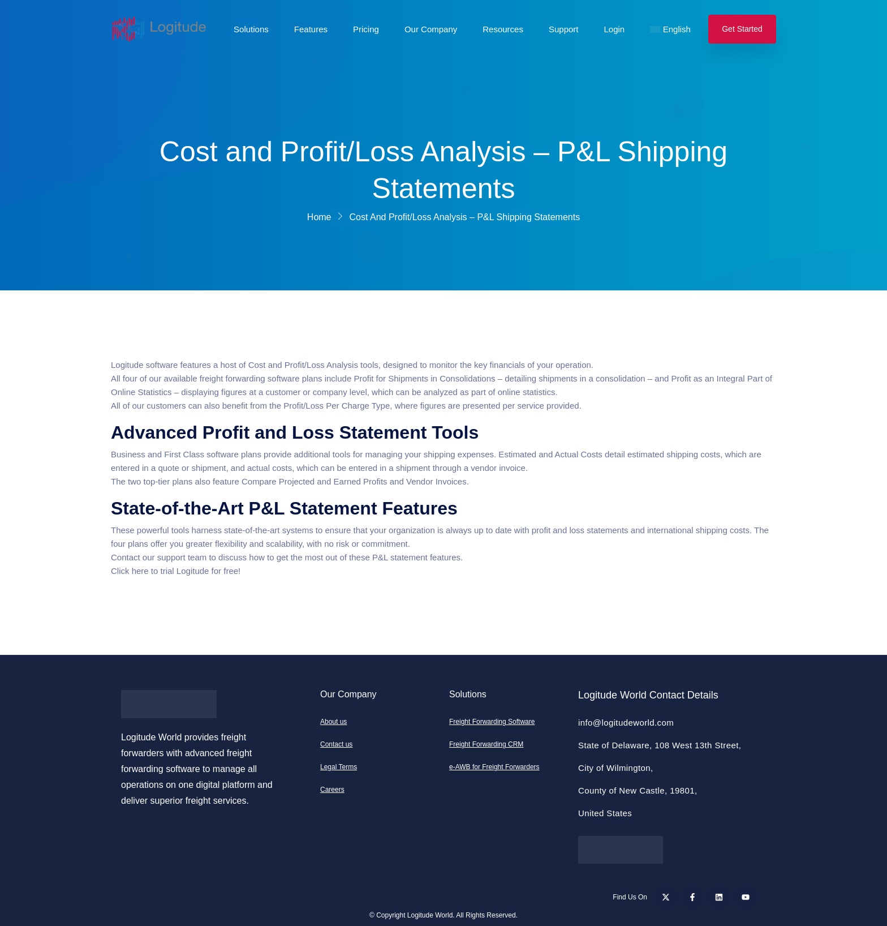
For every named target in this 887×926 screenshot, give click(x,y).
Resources (503, 29)
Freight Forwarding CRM (486, 744)
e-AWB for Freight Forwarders (494, 767)
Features (311, 29)
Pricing (366, 29)
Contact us (336, 744)
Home (319, 217)
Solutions (251, 29)
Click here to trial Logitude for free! (175, 571)
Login (614, 29)
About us (333, 722)
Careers (332, 790)
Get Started (742, 28)
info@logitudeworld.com (626, 722)
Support (564, 29)
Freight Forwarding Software (492, 722)
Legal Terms (338, 767)
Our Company (430, 29)
